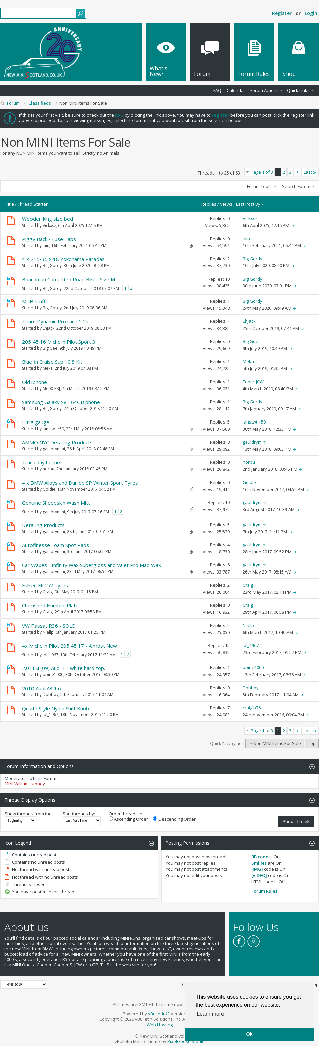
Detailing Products (43, 524)
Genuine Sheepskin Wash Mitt (56, 502)
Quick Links (298, 90)
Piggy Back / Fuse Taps (49, 239)
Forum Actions (264, 90)
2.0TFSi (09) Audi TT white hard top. (63, 668)
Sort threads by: (79, 813)
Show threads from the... (30, 813)
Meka (48, 368)
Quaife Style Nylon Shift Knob (55, 708)
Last (310, 172)
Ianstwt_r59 (53, 429)
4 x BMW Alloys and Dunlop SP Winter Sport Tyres (80, 482)
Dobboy (50, 694)
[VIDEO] (259, 875)
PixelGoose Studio (186, 1041)
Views (226, 204)
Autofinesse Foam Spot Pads (55, 545)
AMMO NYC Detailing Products (57, 442)
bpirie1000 (53, 674)
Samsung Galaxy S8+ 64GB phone (61, 402)
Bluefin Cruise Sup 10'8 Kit (52, 361)
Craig (48, 592)
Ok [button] (249, 1034)
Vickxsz (49, 225)
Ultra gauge (35, 422)
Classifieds (39, 103)
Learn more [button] (210, 1014)
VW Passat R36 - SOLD (49, 625)
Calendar (236, 90)
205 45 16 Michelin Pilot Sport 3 (58, 341)
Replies (208, 204)
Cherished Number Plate (50, 605)
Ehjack (48, 328)
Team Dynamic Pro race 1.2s (55, 321)
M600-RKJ (51, 388)
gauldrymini (54, 449)
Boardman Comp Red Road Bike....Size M (68, 279)
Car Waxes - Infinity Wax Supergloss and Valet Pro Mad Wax (91, 565)
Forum (13, 103)
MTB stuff (33, 301)
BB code (259, 857)
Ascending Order (128, 819)
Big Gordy (52, 265)
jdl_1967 (50, 655)
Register (282, 13)
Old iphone (34, 382)
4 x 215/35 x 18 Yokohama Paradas (63, 259)
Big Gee (50, 348)
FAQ (217, 90)
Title (10, 204)
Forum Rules (264, 891)
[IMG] (257, 869)
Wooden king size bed (47, 218)
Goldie (49, 489)
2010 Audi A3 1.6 (41, 688)
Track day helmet (42, 462)
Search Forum (296, 186)
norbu (48, 469)
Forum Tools (259, 186)
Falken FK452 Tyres (45, 585)
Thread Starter (33, 204)
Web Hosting (160, 1025)
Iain (46, 245)
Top (312, 743)
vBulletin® (159, 1014)
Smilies (259, 863)
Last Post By (250, 204)
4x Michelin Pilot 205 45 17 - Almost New (69, 645)
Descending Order (174, 819)
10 (227, 279)
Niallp (48, 632)
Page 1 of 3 (262, 172)
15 (227, 645)
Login (311, 13)
